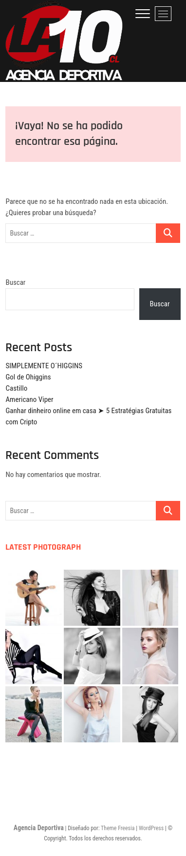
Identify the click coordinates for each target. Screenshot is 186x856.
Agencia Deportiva (39, 828)
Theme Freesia (117, 828)
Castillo (16, 388)
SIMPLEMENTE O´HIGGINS (43, 365)
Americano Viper (29, 399)
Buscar (15, 282)
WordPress (151, 828)
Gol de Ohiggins (28, 377)
